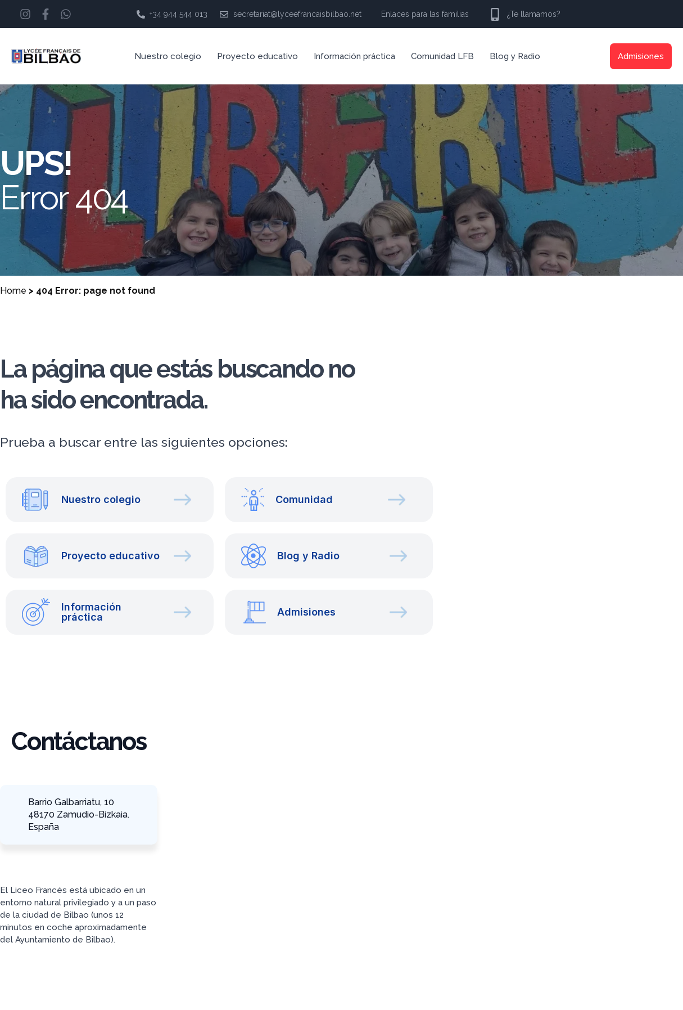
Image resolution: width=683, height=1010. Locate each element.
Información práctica (354, 56)
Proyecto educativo (257, 56)
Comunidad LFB (442, 56)
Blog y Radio (515, 56)
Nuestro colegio (167, 56)
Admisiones (641, 56)
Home (13, 290)
